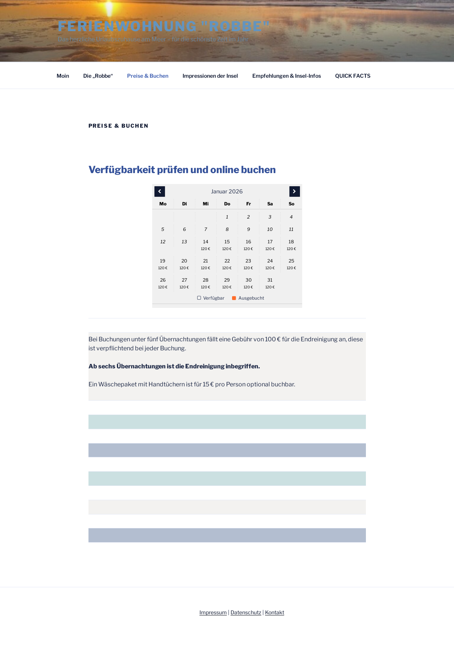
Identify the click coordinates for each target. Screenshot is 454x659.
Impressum (213, 612)
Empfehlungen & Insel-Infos (286, 75)
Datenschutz (246, 612)
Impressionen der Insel (210, 75)
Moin (63, 75)
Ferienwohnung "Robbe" (164, 26)
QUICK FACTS (352, 75)
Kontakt (274, 612)
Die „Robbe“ (98, 75)
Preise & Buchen (147, 75)
